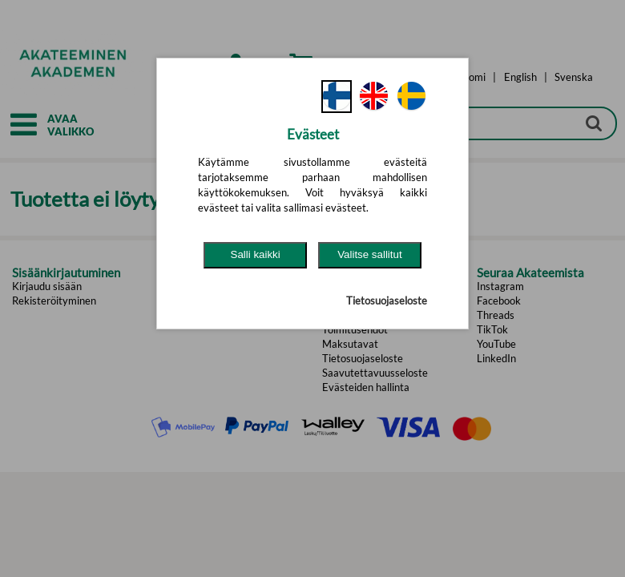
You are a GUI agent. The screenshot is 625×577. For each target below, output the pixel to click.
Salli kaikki (255, 254)
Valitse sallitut (369, 254)
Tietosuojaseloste (386, 300)
